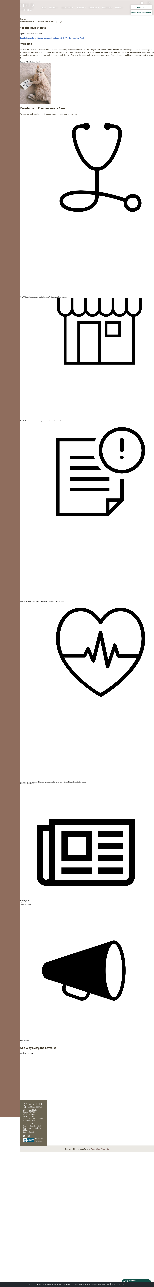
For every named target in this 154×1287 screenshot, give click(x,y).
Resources (93, 8)
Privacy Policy (121, 1284)
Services (80, 8)
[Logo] (18, 7)
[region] (15, 80)
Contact (118, 8)
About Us (52, 8)
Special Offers (67, 8)
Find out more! (43, 321)
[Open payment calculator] (136, 1281)
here (41, 671)
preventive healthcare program (18, 879)
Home (44, 8)
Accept (113, 1284)
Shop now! (36, 463)
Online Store (107, 8)
